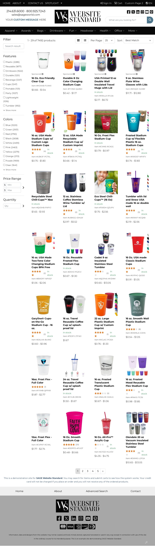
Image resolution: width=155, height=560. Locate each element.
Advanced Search (97, 491)
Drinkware (57, 30)
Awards (27, 30)
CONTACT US (35, 3)
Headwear (88, 30)
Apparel (11, 30)
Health (105, 30)
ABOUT (17, 3)
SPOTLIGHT (52, 3)
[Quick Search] (126, 20)
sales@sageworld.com (26, 14)
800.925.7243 (35, 11)
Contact (136, 491)
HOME (6, 3)
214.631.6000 (15, 11)
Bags (41, 30)
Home (19, 491)
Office (119, 30)
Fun (73, 30)
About (58, 491)
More (132, 30)
